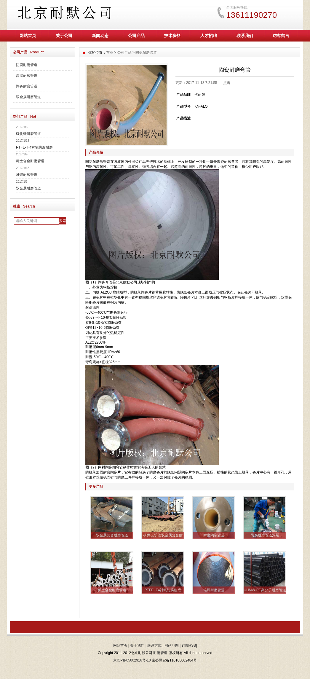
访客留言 (281, 35)
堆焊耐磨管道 (26, 175)
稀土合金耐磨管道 (30, 161)
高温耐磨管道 (26, 76)
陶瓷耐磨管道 (26, 86)
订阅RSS (189, 645)
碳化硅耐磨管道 (28, 134)
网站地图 (171, 645)
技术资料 (172, 35)
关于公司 (64, 35)
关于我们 (137, 645)
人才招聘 (208, 35)
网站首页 (28, 35)
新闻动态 (100, 35)
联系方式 (154, 645)
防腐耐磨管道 (26, 65)
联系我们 (245, 35)
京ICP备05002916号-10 (132, 660)
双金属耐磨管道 (28, 97)
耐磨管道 (160, 653)
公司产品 (136, 35)
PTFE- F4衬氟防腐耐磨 (34, 147)
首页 (109, 52)
